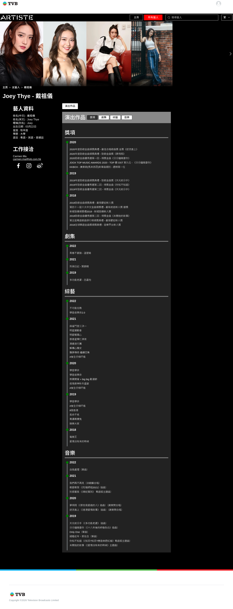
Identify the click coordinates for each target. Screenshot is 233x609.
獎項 (92, 118)
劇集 (103, 118)
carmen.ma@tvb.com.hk (27, 160)
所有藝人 (146, 16)
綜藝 (115, 118)
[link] (5, 88)
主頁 (124, 16)
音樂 (126, 118)
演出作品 (70, 106)
